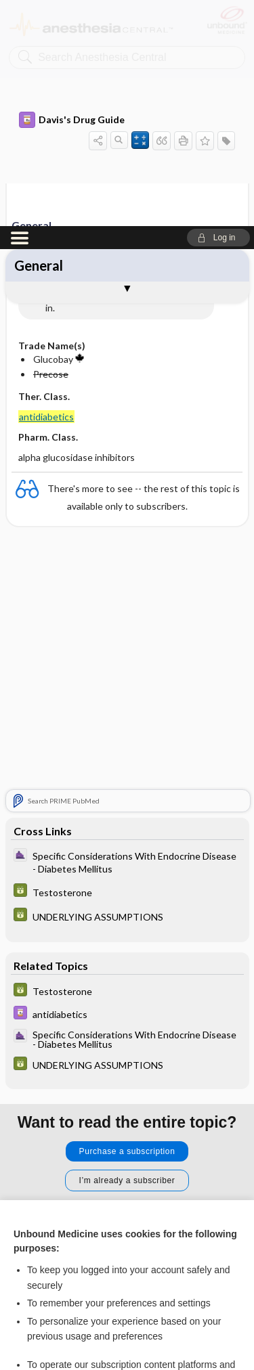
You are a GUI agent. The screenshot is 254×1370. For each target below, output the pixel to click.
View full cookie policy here (70, 1206)
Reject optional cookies (127, 1287)
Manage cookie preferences (127, 1326)
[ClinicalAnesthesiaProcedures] (127, 635)
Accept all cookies (127, 1249)
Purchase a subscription (127, 925)
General (38, 39)
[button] (218, 11)
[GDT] (127, 665)
